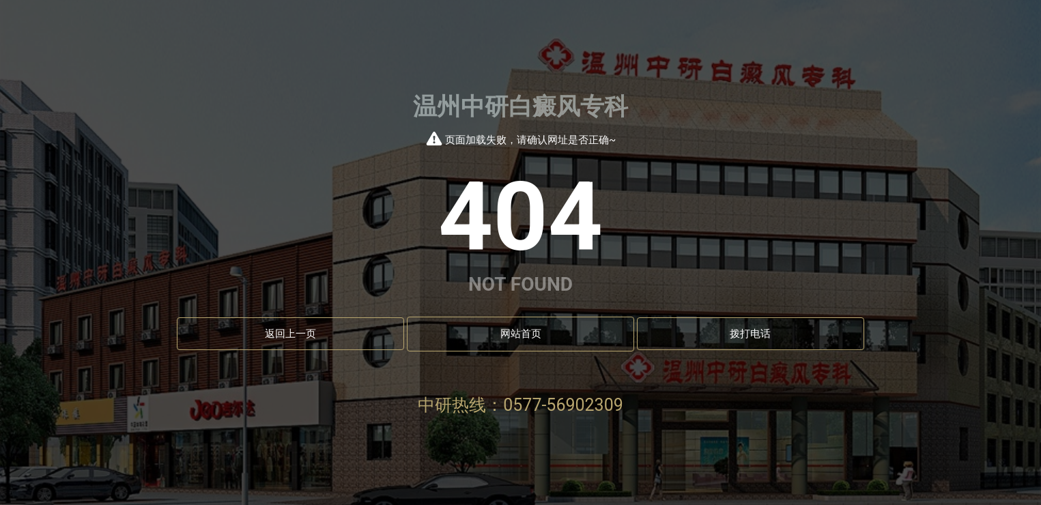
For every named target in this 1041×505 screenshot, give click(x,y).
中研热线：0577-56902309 (520, 405)
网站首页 (520, 334)
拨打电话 (750, 334)
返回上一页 (290, 334)
